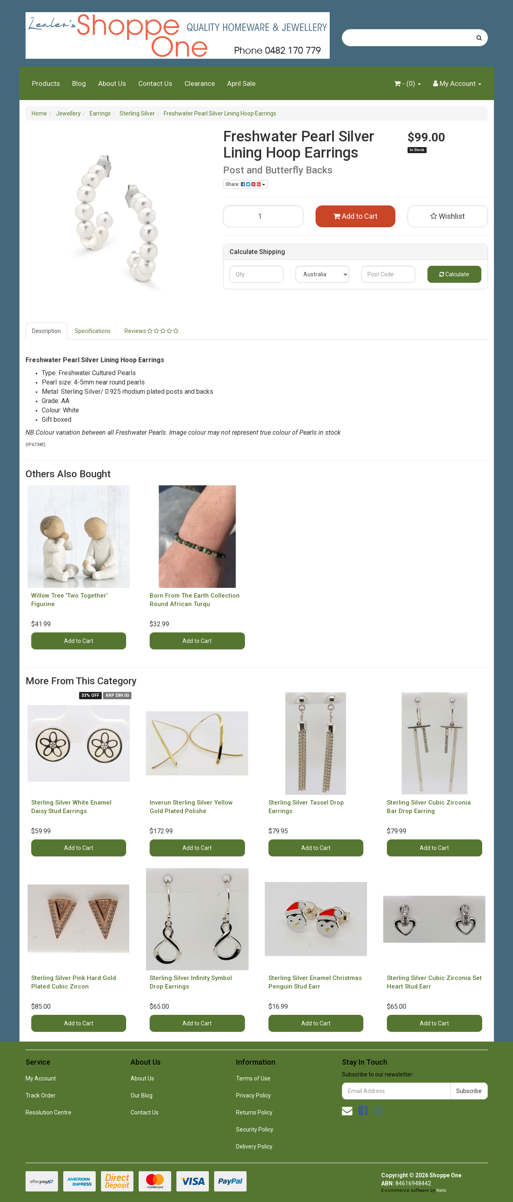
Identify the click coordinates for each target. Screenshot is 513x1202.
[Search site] (479, 37)
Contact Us (155, 83)
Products (46, 83)
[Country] (323, 274)
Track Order (41, 1095)
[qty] (256, 274)
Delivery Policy (254, 1146)
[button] (448, 216)
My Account (41, 1078)
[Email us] (347, 1111)
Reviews (151, 331)
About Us (112, 83)
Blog (79, 83)
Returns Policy (254, 1112)
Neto (441, 1190)
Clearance (200, 83)
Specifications (93, 331)
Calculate (454, 274)
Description (46, 331)
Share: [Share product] (245, 184)
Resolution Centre (48, 1112)
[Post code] (388, 274)
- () (407, 83)
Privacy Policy (253, 1095)
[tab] (47, 330)
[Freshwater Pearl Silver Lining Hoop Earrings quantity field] (263, 216)
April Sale (241, 83)
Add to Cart (355, 216)
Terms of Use (253, 1078)
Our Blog (141, 1095)
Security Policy (254, 1129)
